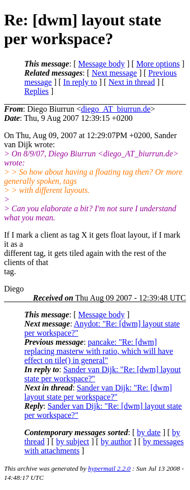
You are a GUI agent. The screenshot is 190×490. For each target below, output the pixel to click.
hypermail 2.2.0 (109, 468)
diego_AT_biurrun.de (115, 109)
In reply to (80, 82)
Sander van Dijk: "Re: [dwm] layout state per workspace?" (98, 392)
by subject (72, 441)
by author (116, 441)
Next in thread (131, 82)
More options (158, 63)
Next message (114, 73)
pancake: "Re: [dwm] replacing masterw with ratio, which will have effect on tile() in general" (98, 351)
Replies (36, 91)
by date (149, 432)
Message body (101, 63)
